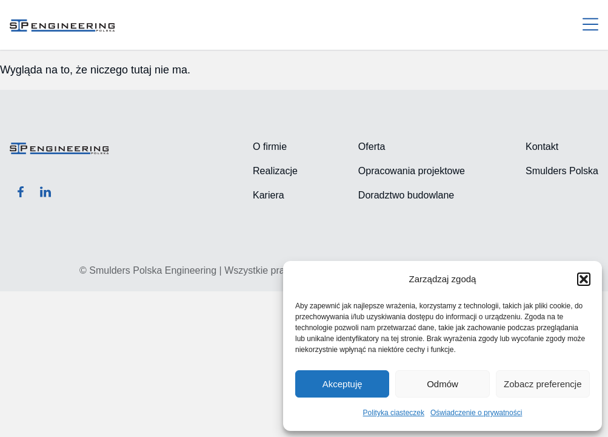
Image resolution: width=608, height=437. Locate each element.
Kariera (268, 195)
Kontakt (542, 146)
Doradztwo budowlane (406, 195)
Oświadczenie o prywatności (476, 412)
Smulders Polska (562, 171)
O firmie (270, 146)
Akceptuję (342, 384)
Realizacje (275, 171)
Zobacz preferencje (542, 384)
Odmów (442, 384)
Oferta (371, 146)
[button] (584, 279)
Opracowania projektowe (411, 171)
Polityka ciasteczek (393, 412)
